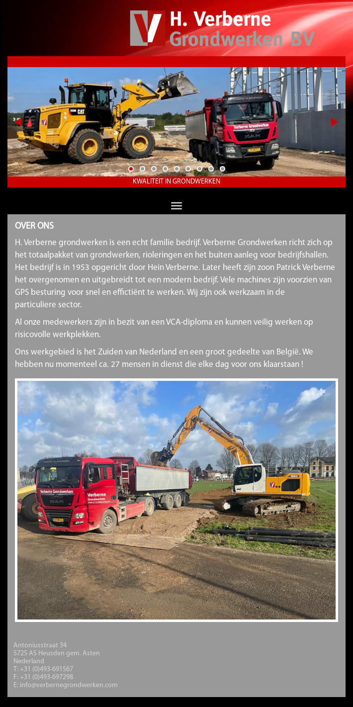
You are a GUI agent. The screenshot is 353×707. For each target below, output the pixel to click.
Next (334, 121)
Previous (25, 121)
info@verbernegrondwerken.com (69, 685)
